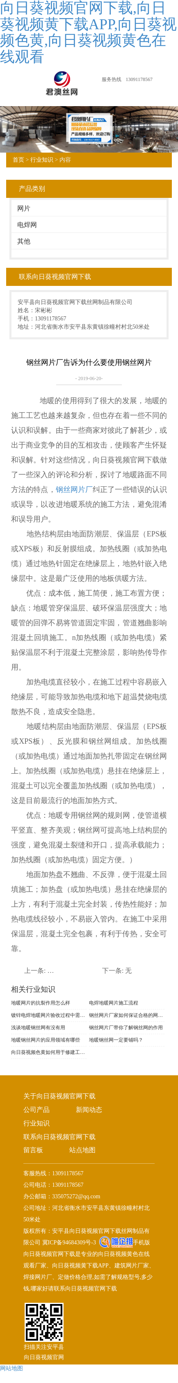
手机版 (141, 1242)
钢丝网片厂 (74, 489)
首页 (18, 160)
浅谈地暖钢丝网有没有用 (38, 1027)
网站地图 (11, 1368)
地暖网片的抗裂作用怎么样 (40, 1003)
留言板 (33, 1149)
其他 (23, 241)
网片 (23, 208)
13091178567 (139, 79)
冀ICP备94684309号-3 (68, 1242)
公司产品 (36, 1109)
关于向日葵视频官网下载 (59, 1096)
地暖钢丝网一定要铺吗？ (116, 1040)
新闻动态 (89, 1109)
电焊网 (27, 224)
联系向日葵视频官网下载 (59, 1136)
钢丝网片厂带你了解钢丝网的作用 (126, 1027)
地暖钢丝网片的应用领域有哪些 (45, 1040)
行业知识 (41, 160)
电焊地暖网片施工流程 (113, 1003)
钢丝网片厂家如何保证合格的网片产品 (126, 1015)
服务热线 (111, 79)
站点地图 (82, 1149)
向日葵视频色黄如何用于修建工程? (49, 1052)
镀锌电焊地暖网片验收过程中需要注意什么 (49, 1015)
